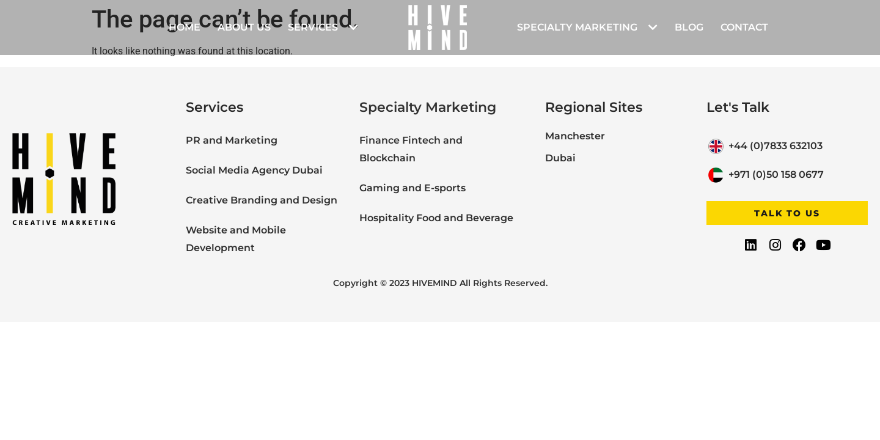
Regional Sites (593, 107)
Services (323, 27)
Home (184, 27)
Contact (744, 27)
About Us (244, 27)
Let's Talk (737, 107)
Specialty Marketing (587, 27)
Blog (689, 27)
